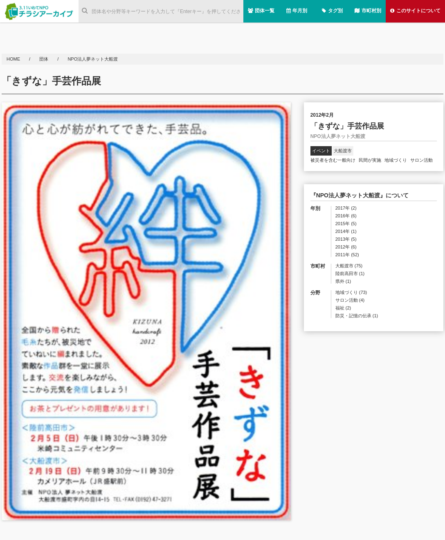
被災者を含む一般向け (332, 160)
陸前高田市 (350, 273)
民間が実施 (370, 160)
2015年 (346, 223)
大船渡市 (343, 150)
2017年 (346, 208)
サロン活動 (421, 160)
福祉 (343, 308)
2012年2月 (322, 115)
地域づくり (395, 160)
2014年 (346, 231)
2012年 (346, 247)
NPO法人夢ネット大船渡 (92, 58)
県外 (343, 281)
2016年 (346, 216)
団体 (44, 58)
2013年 (346, 239)
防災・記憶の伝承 (356, 316)
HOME (14, 58)
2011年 (347, 255)
